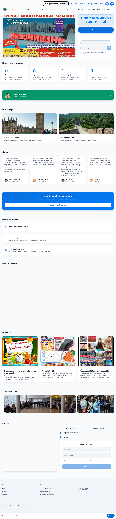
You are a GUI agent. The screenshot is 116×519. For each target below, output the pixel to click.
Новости (4, 497)
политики (97, 52)
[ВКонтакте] (112, 4)
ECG (3, 488)
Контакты (5, 503)
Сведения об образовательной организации (14, 506)
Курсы (4, 491)
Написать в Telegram (97, 428)
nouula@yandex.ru (45, 491)
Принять (110, 515)
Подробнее (53, 515)
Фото (3, 500)
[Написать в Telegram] (107, 4)
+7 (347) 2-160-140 (69, 428)
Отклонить (101, 515)
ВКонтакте (66, 437)
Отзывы (4, 494)
